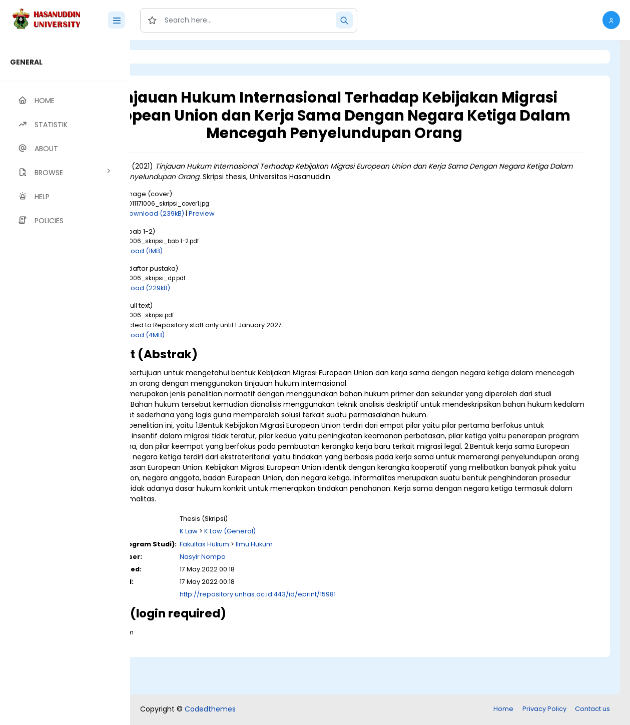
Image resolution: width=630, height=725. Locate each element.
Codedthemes (210, 710)
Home (503, 709)
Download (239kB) (236, 231)
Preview (284, 231)
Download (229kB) (222, 305)
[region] (65, 382)
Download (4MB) (220, 352)
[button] (611, 20)
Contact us (592, 709)
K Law (271, 570)
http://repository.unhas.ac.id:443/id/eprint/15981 (340, 633)
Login (172, 57)
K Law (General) (312, 570)
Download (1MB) (219, 268)
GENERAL (26, 62)
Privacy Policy (544, 709)
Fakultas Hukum (286, 582)
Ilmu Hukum (336, 582)
